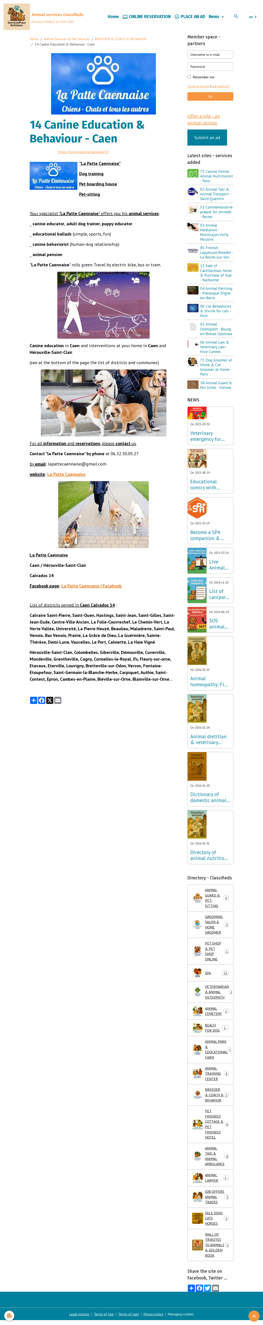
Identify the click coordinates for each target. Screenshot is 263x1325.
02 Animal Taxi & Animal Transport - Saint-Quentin (215, 194)
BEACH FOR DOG (210, 1029)
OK (210, 97)
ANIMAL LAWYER (210, 1181)
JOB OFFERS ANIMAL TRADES (210, 1200)
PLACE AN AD (189, 17)
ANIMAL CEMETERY (210, 1013)
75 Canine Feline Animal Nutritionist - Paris (216, 176)
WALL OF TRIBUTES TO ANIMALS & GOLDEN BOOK (210, 1249)
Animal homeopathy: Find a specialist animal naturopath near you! (210, 682)
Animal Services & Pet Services (67, 39)
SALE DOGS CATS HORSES (210, 1222)
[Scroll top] (254, 1316)
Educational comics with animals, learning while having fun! (210, 485)
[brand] (44, 17)
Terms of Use (104, 1319)
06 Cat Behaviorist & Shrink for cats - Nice (215, 311)
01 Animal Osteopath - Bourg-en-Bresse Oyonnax (216, 329)
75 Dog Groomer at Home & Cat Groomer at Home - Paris (216, 367)
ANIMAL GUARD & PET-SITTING (211, 899)
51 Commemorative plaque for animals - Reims (216, 212)
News (214, 16)
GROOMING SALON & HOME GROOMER (211, 926)
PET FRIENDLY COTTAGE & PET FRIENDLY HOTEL (211, 1127)
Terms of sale (128, 1319)
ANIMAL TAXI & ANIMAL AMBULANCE (211, 1160)
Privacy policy (153, 1319)
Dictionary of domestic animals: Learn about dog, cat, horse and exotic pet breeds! (210, 798)
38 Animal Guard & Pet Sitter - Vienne (216, 385)
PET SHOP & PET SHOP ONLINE (210, 953)
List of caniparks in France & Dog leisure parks (219, 595)
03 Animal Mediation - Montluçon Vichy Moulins (214, 232)
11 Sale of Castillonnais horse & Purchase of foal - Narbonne (216, 273)
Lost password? (221, 87)
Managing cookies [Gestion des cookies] (181, 1319)
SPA (210, 974)
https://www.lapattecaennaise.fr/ (83, 152)
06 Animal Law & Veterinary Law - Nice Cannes (214, 347)
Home (113, 16)
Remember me (203, 77)
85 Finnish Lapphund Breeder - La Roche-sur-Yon (216, 253)
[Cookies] (9, 1316)
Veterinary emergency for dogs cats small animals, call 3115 (210, 437)
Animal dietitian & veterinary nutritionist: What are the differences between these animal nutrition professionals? (208, 740)
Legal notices (79, 1319)
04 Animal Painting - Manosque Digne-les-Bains (216, 293)
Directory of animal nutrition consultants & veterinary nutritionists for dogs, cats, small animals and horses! (208, 856)
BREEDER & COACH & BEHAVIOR (121, 39)
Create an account (198, 87)
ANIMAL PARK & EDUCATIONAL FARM (211, 1051)
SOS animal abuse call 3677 (219, 624)
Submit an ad (207, 138)
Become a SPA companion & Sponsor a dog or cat (208, 536)
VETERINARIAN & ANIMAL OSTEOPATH (212, 994)
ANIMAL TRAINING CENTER (210, 1076)
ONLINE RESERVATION (146, 17)
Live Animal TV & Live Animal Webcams (219, 565)
